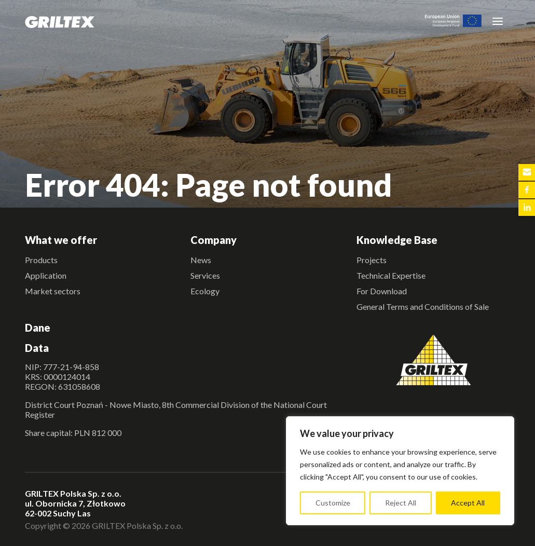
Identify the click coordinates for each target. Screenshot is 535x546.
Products (41, 260)
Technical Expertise (391, 275)
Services (205, 275)
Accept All (468, 502)
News (200, 260)
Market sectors (52, 291)
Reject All (400, 502)
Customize (332, 502)
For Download (381, 291)
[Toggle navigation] (498, 21)
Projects (371, 260)
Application (45, 275)
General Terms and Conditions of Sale (422, 306)
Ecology (205, 291)
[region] (400, 470)
